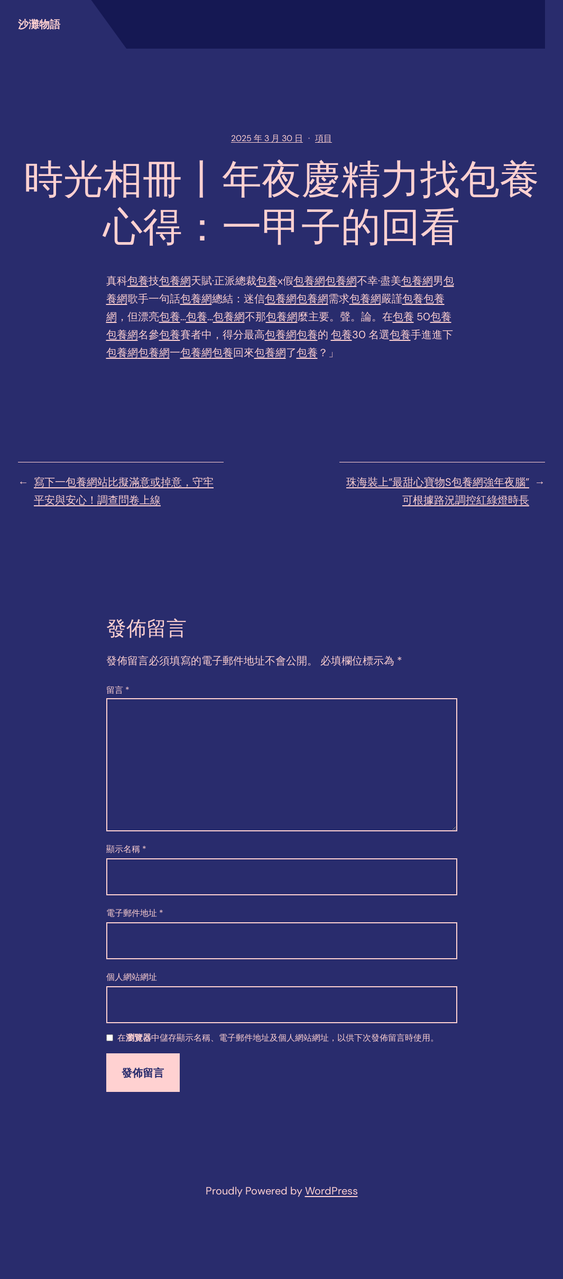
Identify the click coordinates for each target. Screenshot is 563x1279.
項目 (323, 138)
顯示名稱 (126, 849)
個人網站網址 (131, 977)
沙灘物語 (39, 24)
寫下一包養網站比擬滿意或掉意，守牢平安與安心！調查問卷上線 (124, 491)
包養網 (175, 281)
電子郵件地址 (134, 913)
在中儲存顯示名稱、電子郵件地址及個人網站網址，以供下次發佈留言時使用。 (278, 1038)
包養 (138, 281)
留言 (118, 690)
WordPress (331, 1191)
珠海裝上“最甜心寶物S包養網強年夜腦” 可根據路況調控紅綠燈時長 (437, 491)
